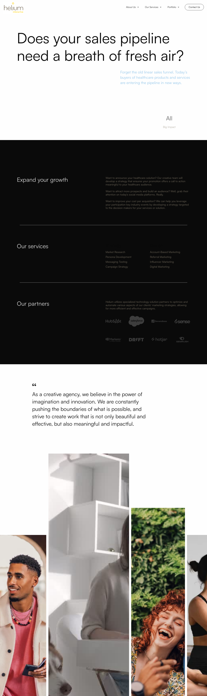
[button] (132, 7)
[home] (13, 7)
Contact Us (194, 7)
